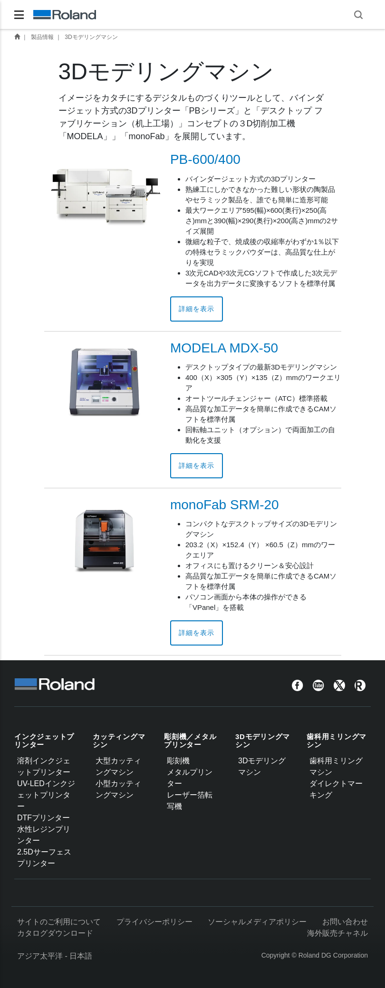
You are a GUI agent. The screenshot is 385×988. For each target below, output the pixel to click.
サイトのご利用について (59, 922)
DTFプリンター (43, 818)
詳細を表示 (196, 309)
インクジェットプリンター (44, 740)
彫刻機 (178, 761)
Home (17, 36)
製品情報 (42, 37)
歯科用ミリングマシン (336, 740)
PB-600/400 (205, 159)
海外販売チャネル (337, 933)
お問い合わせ (345, 922)
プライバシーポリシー (154, 922)
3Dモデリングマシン (91, 37)
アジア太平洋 (40, 956)
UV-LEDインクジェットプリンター (46, 794)
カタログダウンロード (55, 933)
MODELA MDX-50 (224, 348)
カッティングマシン (119, 740)
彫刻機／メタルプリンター (190, 740)
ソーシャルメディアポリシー (257, 922)
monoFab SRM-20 (224, 504)
